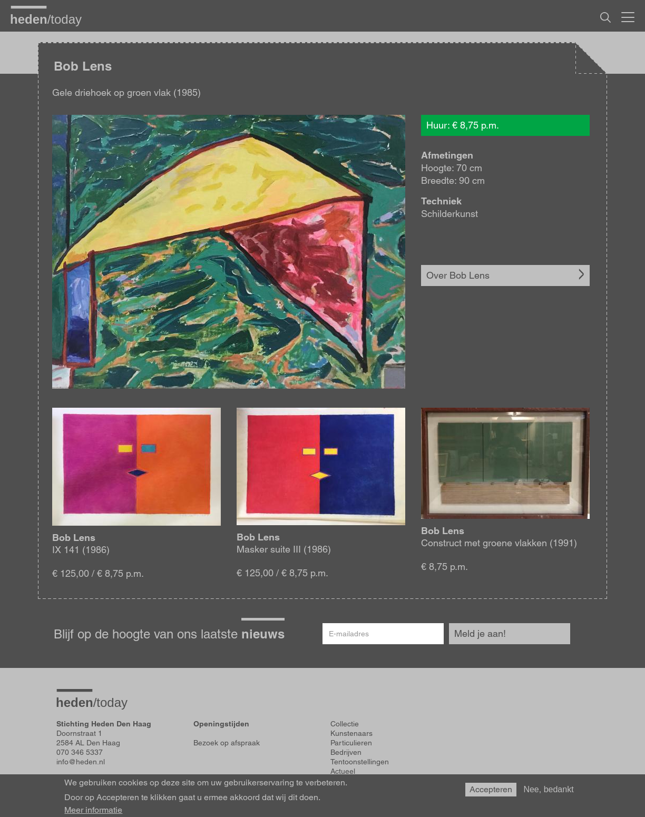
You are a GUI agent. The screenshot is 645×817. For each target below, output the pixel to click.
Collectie (344, 724)
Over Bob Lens (458, 275)
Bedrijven (345, 752)
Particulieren (351, 743)
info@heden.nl (80, 761)
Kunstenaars (351, 733)
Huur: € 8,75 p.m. (462, 125)
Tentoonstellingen (359, 761)
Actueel (342, 771)
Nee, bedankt (548, 790)
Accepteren (491, 791)
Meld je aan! (480, 633)
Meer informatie (93, 811)
